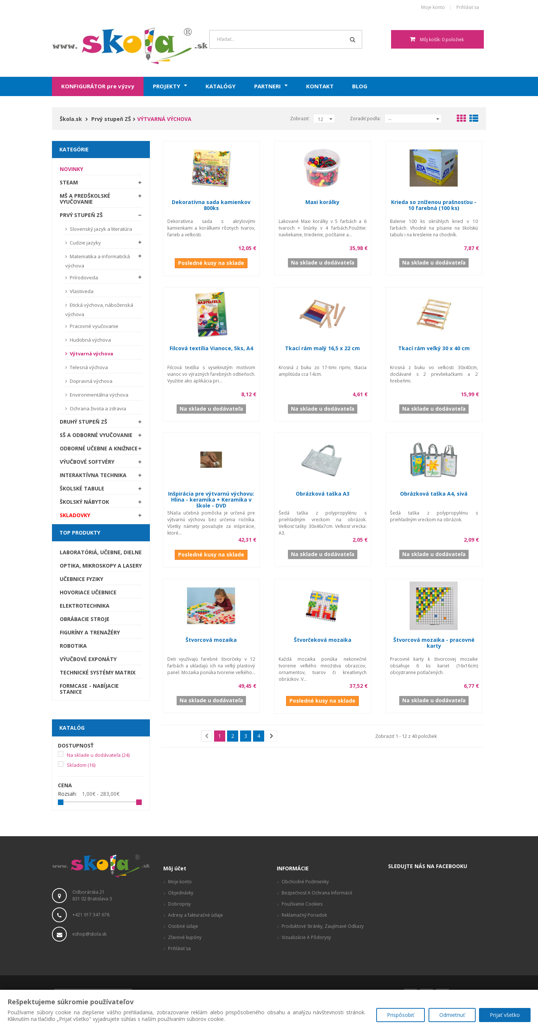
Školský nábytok (84, 501)
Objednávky (180, 893)
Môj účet (174, 868)
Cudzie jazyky (85, 242)
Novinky (71, 169)
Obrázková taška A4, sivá (434, 493)
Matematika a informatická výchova (97, 261)
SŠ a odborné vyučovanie (96, 435)
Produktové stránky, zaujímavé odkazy (323, 926)
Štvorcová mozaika (211, 639)
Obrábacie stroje (84, 619)
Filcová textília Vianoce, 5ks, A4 (211, 348)
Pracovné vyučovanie (93, 326)
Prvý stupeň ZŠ (81, 215)
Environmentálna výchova (98, 394)
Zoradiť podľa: (365, 118)
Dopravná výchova (90, 381)
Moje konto (433, 7)
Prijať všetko (505, 1015)
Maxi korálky (322, 202)
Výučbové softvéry (87, 461)
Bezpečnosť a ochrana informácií (317, 893)
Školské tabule (82, 488)
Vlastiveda (81, 291)
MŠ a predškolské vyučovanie (85, 198)
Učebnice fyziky (81, 578)
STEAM (69, 182)
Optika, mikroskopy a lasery (101, 565)
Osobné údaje (183, 926)
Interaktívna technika (93, 475)
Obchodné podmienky (305, 881)
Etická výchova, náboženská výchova (99, 310)
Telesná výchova (88, 367)
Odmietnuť (452, 1015)
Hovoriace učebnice (88, 592)
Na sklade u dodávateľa (98, 755)
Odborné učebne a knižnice (99, 448)
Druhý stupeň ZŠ (83, 421)
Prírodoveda (83, 277)
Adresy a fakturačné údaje (195, 915)
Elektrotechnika (84, 605)
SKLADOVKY (75, 515)
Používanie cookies (302, 904)
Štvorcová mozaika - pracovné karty (434, 642)
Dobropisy (179, 904)
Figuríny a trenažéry (90, 632)
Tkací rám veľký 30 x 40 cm (434, 348)
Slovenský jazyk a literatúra (100, 229)
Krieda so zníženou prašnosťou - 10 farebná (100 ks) (433, 204)
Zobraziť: (299, 118)
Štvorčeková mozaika (322, 639)
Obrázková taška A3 (323, 493)
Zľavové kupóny (184, 937)
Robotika (73, 645)
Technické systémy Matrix (97, 672)
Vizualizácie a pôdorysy (306, 937)
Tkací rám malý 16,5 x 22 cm (322, 348)
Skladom (81, 765)
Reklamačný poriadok (304, 915)
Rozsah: (67, 794)
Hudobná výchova (90, 339)
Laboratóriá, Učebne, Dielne (101, 552)
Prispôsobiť (400, 1015)
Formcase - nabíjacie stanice (89, 688)
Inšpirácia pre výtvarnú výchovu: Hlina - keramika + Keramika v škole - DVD (211, 499)
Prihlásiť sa (467, 7)
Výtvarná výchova (91, 353)
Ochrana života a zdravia (97, 408)
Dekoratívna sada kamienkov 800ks (211, 204)
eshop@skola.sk (89, 934)
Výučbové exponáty (88, 659)
